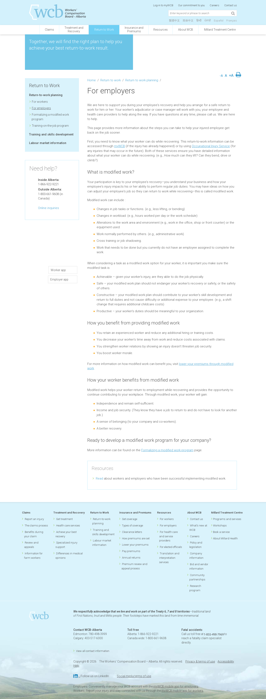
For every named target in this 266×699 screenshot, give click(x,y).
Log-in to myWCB (163, 5)
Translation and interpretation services (169, 558)
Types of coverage (132, 525)
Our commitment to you (191, 5)
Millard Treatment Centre (220, 29)
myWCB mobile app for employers (175, 686)
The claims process (36, 525)
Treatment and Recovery (69, 512)
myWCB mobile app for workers (182, 690)
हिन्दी (198, 20)
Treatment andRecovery (73, 29)
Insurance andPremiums (134, 29)
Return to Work (104, 29)
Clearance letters (132, 532)
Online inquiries (48, 208)
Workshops (220, 525)
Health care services (68, 525)
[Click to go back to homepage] (32, 29)
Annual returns (131, 557)
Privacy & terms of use (200, 661)
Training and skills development (51, 134)
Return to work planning (141, 80)
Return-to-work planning (46, 95)
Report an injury (34, 519)
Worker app (59, 270)
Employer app (59, 279)
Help (76, 665)
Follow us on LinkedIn (95, 676)
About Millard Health (225, 538)
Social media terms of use (134, 676)
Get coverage (129, 519)
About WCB (185, 29)
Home (91, 80)
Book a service (221, 532)
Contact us (230, 5)
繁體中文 (174, 20)
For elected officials (171, 547)
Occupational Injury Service (211, 146)
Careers (214, 5)
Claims (49, 29)
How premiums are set (136, 538)
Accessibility (226, 661)
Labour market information (47, 143)
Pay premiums (131, 551)
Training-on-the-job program (50, 125)
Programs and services (227, 519)
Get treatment (64, 519)
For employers (41, 108)
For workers (40, 101)
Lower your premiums (135, 544)
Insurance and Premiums (135, 512)
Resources (160, 29)
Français (231, 20)
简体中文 (188, 20)
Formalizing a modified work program (167, 450)
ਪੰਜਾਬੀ (207, 20)
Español (218, 20)
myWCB (119, 146)
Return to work (110, 80)
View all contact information (92, 651)
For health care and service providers (168, 536)
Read (99, 478)
